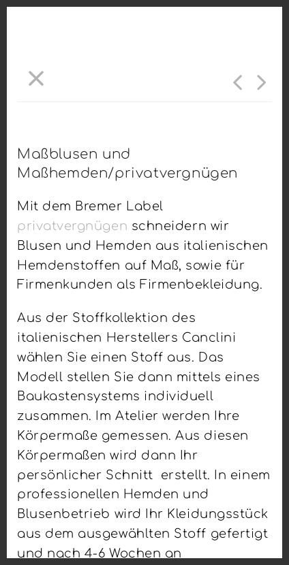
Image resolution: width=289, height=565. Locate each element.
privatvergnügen (74, 226)
